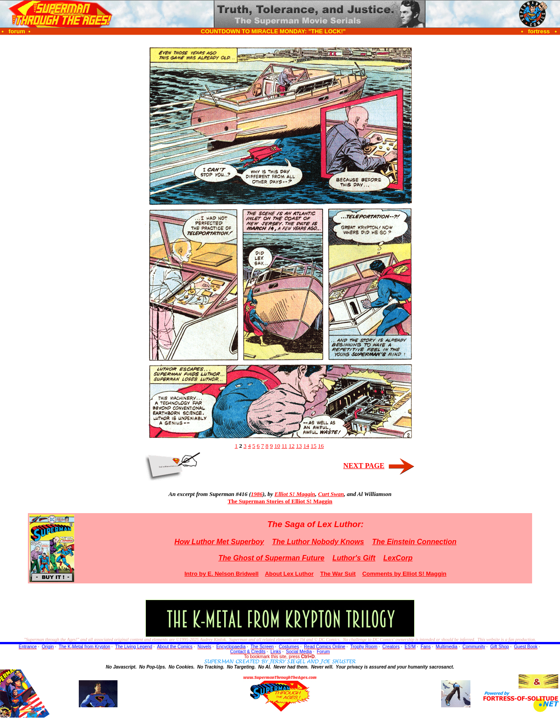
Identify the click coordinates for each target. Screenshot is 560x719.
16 (321, 445)
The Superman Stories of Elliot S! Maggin (280, 501)
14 (306, 445)
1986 (256, 494)
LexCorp (398, 558)
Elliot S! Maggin (295, 494)
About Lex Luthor (289, 573)
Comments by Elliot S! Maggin (404, 573)
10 (277, 445)
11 (284, 445)
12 (291, 445)
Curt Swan (331, 494)
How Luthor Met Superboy (219, 542)
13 (299, 445)
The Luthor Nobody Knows (318, 542)
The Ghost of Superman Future (271, 558)
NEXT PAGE (363, 465)
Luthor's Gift (353, 558)
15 (313, 445)
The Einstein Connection (414, 542)
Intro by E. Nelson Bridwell (222, 573)
